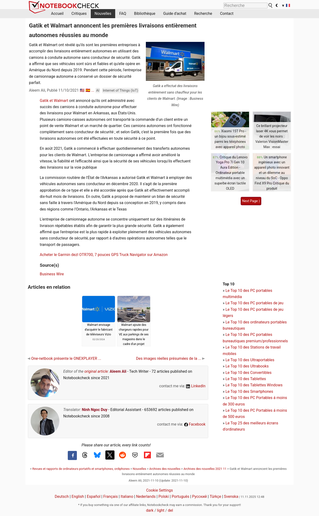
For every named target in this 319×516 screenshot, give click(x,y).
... (92, 90)
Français (110, 496)
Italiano (127, 496)
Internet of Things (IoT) (120, 91)
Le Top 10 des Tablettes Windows (253, 385)
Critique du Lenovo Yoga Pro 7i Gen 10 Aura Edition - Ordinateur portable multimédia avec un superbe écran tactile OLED (231, 172)
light (161, 510)
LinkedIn (195, 386)
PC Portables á (263, 397)
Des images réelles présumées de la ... (170, 358)
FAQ (122, 13)
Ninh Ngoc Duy (95, 409)
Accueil (57, 13)
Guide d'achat (174, 13)
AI (97, 91)
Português (180, 496)
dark (150, 510)
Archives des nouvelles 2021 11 (204, 469)
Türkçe (215, 496)
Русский (199, 496)
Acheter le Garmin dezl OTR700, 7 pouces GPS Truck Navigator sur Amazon (104, 254)
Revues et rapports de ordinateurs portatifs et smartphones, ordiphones (81, 469)
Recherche (203, 13)
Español (93, 496)
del (170, 510)
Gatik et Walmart (54, 100)
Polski (164, 496)
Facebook (194, 424)
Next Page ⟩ (251, 201)
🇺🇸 (82, 90)
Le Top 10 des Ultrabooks (246, 366)
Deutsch (62, 496)
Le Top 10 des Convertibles (248, 372)
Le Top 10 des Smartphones (249, 391)
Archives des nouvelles (164, 469)
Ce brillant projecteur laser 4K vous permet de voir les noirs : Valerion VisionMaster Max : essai (271, 136)
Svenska (231, 496)
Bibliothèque (144, 13)
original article (96, 371)
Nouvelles (103, 13)
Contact (227, 13)
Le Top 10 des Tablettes (245, 379)
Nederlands (146, 496)
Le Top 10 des (237, 397)
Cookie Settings (159, 490)
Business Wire (52, 274)
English (78, 496)
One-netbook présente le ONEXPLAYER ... (64, 358)
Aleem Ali (118, 371)
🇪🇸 (87, 90)
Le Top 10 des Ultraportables (249, 360)
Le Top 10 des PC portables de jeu (254, 303)
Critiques (79, 13)
